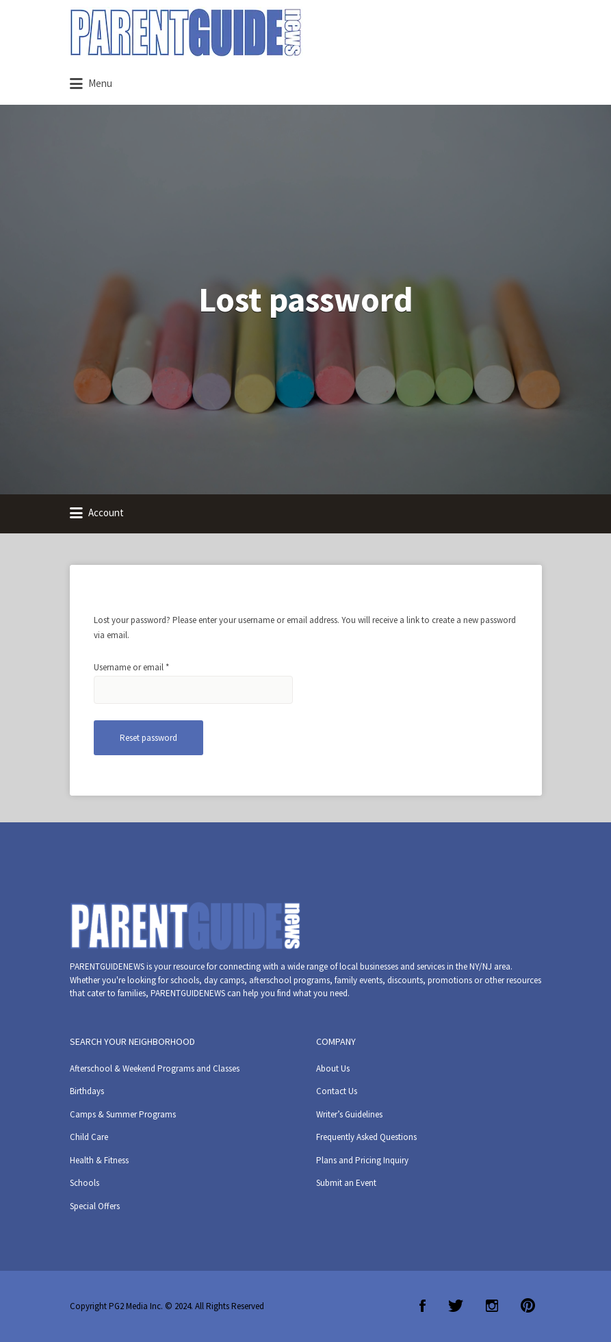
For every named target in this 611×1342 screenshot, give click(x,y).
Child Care (89, 1137)
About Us (333, 1068)
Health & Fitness (99, 1160)
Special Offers (95, 1206)
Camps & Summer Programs (123, 1114)
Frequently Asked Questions (366, 1137)
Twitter (455, 1305)
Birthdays (87, 1091)
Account (97, 513)
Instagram (492, 1305)
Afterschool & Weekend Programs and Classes (154, 1068)
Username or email (147, 666)
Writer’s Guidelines (349, 1114)
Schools (84, 1183)
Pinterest (528, 1305)
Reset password (148, 738)
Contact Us (336, 1091)
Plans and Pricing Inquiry (362, 1160)
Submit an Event (346, 1183)
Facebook (422, 1305)
